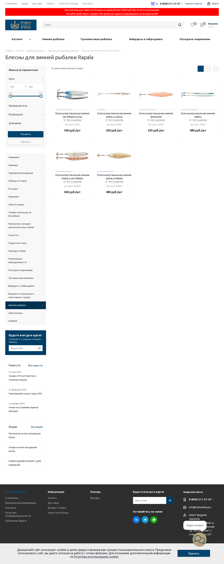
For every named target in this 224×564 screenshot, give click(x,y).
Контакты (10, 507)
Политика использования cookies (96, 556)
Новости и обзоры (58, 512)
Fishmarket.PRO (15, 491)
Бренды (95, 498)
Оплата (52, 498)
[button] (200, 539)
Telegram (145, 519)
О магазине (11, 498)
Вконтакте (136, 519)
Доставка (53, 503)
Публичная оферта (16, 520)
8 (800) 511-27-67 (200, 499)
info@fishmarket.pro (200, 507)
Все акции (37, 427)
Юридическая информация (20, 503)
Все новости (35, 365)
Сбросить (25, 142)
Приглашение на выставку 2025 (25, 393)
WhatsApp (153, 519)
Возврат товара (57, 507)
